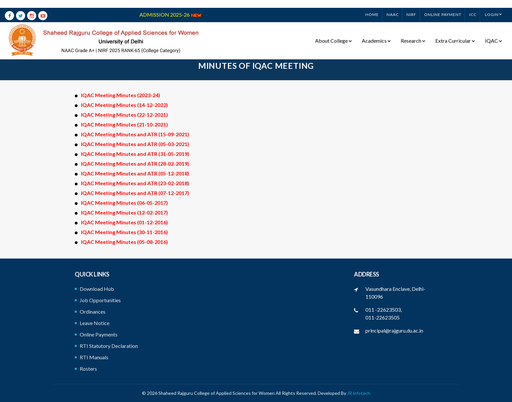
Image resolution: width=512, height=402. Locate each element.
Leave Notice (94, 323)
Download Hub (97, 289)
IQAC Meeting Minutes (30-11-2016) (124, 232)
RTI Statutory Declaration (109, 346)
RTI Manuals (94, 357)
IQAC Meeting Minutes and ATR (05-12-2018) (135, 173)
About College (333, 33)
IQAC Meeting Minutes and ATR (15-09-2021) (135, 134)
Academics (376, 33)
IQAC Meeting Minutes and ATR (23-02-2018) (135, 183)
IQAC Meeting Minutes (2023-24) (120, 95)
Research (413, 33)
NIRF (411, 6)
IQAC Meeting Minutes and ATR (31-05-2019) (135, 154)
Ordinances (92, 311)
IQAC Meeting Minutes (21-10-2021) (124, 124)
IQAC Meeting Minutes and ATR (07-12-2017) (135, 193)
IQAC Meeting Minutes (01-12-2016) (124, 222)
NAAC (393, 6)
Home (372, 6)
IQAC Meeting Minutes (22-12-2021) (124, 115)
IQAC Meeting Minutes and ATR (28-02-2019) (135, 163)
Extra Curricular (455, 33)
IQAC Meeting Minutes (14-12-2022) (124, 105)
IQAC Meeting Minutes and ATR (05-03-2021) (135, 144)
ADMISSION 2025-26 (170, 7)
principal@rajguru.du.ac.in (394, 330)
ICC (472, 6)
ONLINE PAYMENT (442, 6)
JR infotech (358, 393)
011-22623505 (382, 317)
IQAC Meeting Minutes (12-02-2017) (124, 212)
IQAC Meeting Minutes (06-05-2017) (124, 203)
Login (492, 6)
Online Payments (99, 334)
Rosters (88, 368)
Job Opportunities (100, 300)
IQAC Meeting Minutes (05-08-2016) (124, 242)
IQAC (493, 33)
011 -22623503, (383, 309)
